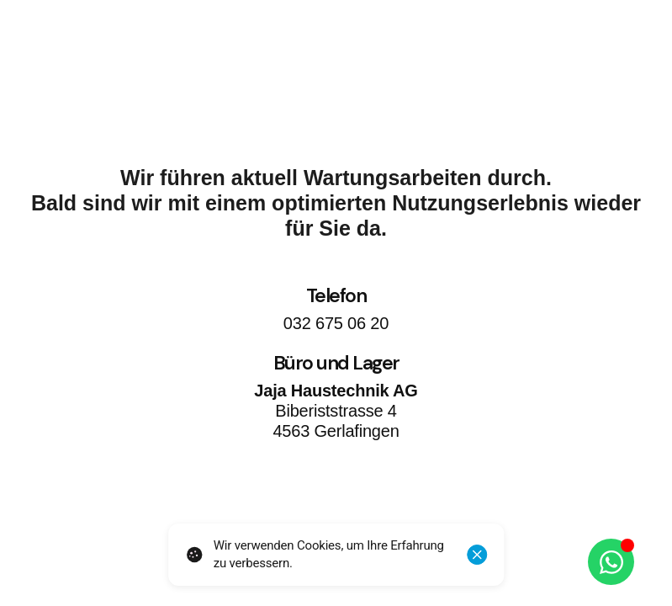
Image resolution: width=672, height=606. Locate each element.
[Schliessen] (477, 555)
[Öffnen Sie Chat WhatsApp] (611, 562)
